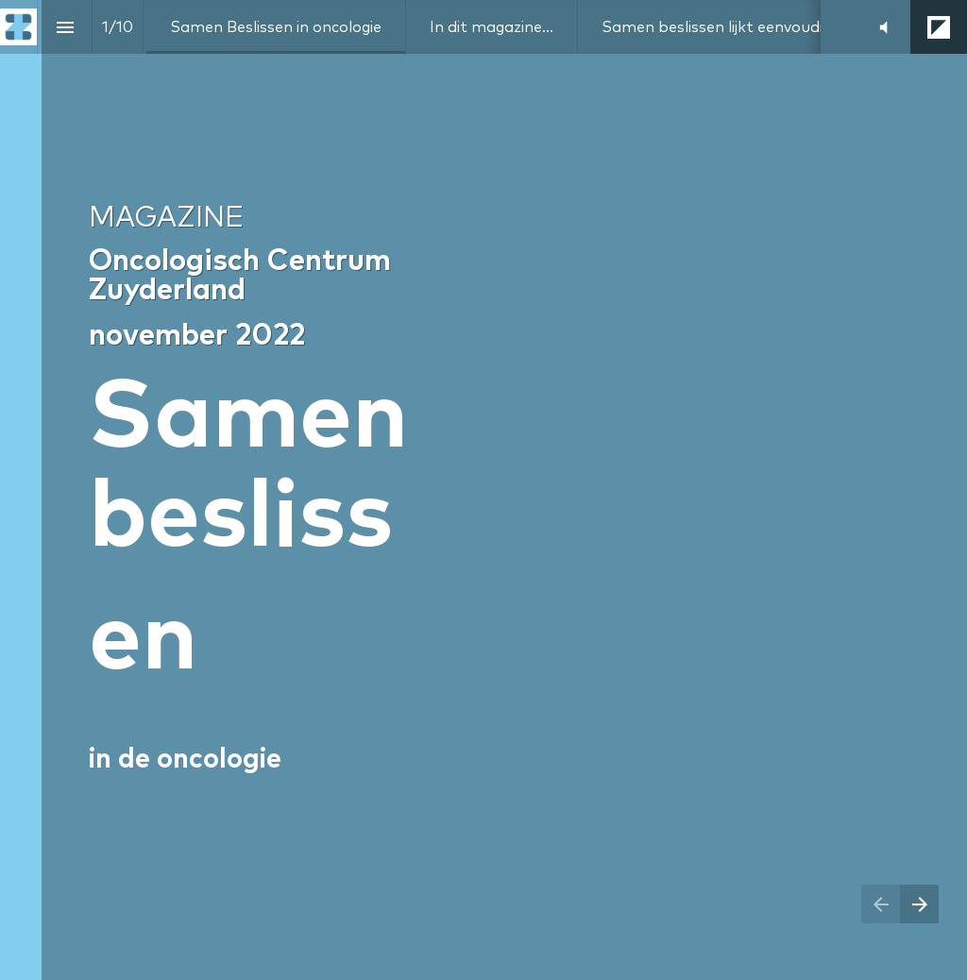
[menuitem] (275, 27)
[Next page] (919, 904)
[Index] (65, 27)
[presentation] (483, 490)
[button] (883, 27)
